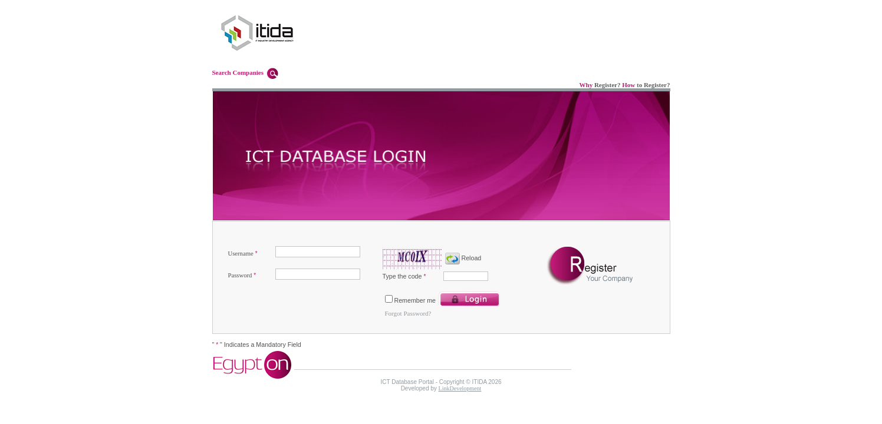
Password (240, 275)
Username (241, 253)
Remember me (415, 300)
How (628, 84)
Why (586, 84)
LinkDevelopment (460, 388)
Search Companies (238, 72)
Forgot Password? (408, 313)
